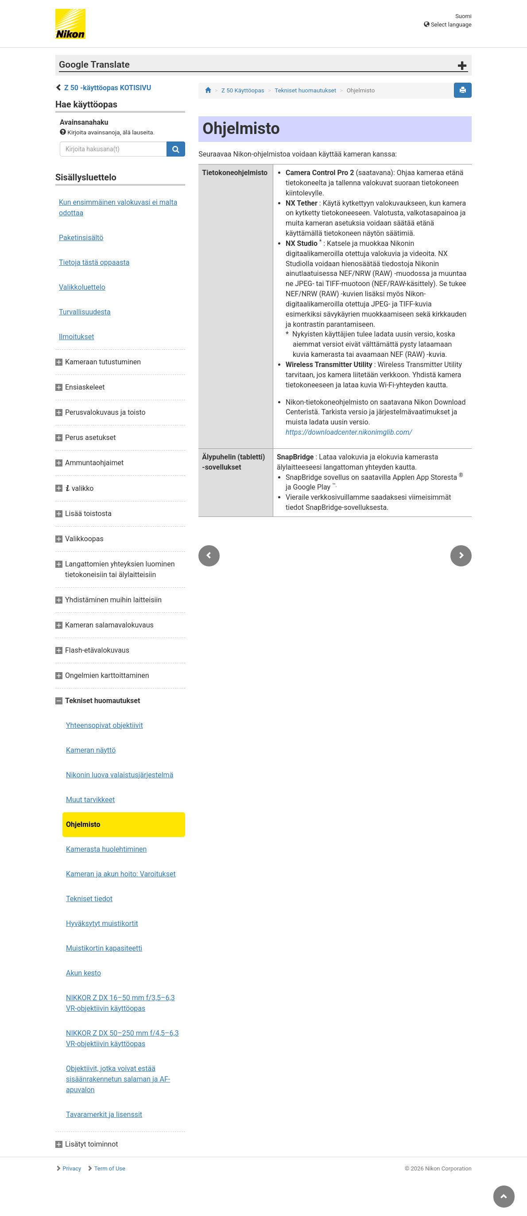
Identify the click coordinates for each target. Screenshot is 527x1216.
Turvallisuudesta (85, 312)
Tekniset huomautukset (305, 90)
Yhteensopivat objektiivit (104, 725)
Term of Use (109, 1168)
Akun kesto (83, 973)
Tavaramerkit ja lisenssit (104, 1114)
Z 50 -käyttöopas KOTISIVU (107, 88)
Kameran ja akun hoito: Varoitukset (121, 874)
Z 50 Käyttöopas (242, 90)
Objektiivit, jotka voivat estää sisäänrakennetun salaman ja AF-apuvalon (118, 1079)
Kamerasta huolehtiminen (106, 849)
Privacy (71, 1168)
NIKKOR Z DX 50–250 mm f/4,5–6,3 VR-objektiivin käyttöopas (122, 1038)
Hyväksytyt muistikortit (102, 923)
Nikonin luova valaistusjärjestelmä (119, 775)
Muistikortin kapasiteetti (104, 948)
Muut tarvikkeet (90, 799)
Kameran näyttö (91, 750)
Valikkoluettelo (82, 287)
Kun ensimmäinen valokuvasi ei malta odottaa (118, 207)
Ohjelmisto (83, 824)
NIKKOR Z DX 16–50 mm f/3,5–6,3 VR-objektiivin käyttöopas (120, 1003)
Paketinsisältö (81, 237)
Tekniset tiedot (89, 899)
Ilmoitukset (76, 337)
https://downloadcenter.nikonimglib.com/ (349, 432)
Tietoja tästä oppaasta (94, 262)
